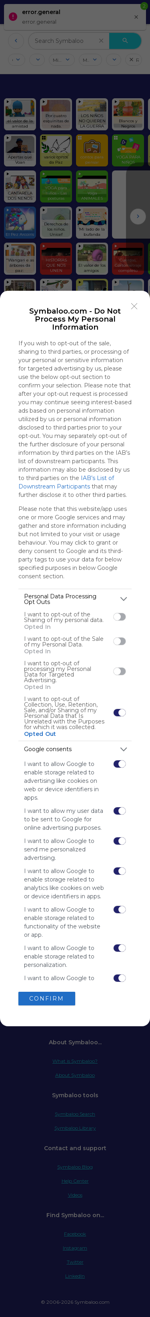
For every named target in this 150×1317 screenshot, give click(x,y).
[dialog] (75, 658)
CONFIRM (46, 998)
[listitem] (75, 599)
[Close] (134, 306)
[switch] (119, 617)
